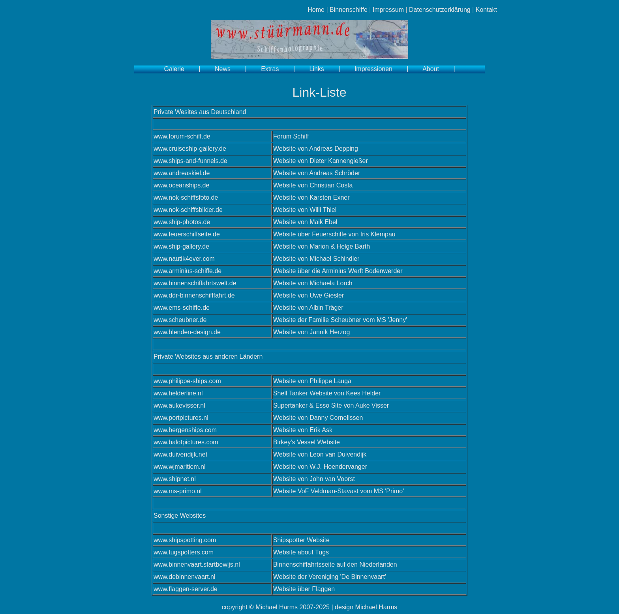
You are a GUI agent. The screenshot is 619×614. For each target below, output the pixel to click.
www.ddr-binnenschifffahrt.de (194, 295)
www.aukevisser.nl (179, 405)
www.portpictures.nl (181, 417)
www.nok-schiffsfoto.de (186, 197)
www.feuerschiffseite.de (187, 234)
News (223, 69)
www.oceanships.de (181, 185)
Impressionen (373, 69)
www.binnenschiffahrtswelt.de (195, 283)
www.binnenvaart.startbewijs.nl (197, 564)
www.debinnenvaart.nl (185, 576)
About (430, 69)
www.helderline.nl (178, 393)
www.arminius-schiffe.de (187, 271)
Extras (270, 69)
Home (316, 9)
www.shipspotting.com (185, 540)
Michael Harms (276, 607)
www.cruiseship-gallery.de (190, 148)
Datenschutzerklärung (440, 9)
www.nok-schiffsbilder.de (188, 209)
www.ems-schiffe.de (182, 307)
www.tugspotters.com (184, 552)
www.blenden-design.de (187, 332)
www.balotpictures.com (186, 442)
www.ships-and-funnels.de (190, 160)
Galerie (174, 69)
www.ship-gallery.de (181, 246)
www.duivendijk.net (180, 454)
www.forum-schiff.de (182, 136)
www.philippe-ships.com (187, 381)
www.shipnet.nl (175, 478)
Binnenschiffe (349, 9)
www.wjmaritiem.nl (180, 466)
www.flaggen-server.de (186, 589)
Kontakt (486, 9)
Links (317, 69)
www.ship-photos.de (182, 222)
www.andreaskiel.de (182, 173)
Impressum (388, 9)
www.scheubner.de (180, 319)
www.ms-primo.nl (178, 491)
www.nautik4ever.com (184, 258)
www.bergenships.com (185, 430)
